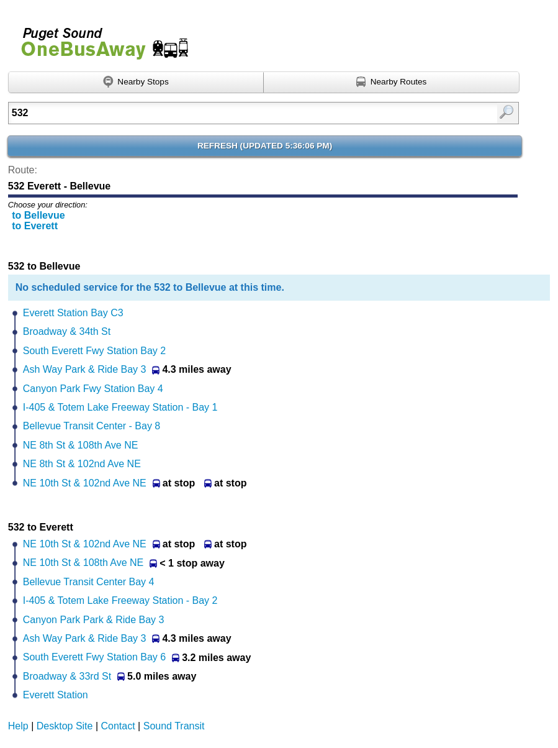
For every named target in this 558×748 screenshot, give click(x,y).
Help (18, 726)
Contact (118, 726)
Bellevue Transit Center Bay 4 (89, 582)
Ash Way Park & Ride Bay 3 (84, 369)
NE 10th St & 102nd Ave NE (84, 483)
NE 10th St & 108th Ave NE (83, 562)
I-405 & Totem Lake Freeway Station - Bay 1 (120, 407)
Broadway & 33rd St (67, 676)
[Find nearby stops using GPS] (136, 82)
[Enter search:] (227, 113)
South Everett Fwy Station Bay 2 (94, 350)
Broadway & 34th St (66, 331)
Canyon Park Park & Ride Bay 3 (93, 619)
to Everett (35, 226)
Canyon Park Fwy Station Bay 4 (93, 388)
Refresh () (264, 145)
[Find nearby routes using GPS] (392, 82)
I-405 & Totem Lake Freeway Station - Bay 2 (120, 600)
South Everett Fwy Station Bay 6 (94, 657)
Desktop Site (65, 726)
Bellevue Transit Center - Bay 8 (91, 426)
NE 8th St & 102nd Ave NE (82, 463)
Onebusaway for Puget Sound (99, 38)
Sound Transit (174, 726)
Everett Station (55, 695)
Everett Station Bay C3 (73, 313)
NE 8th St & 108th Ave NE (80, 445)
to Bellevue (38, 215)
